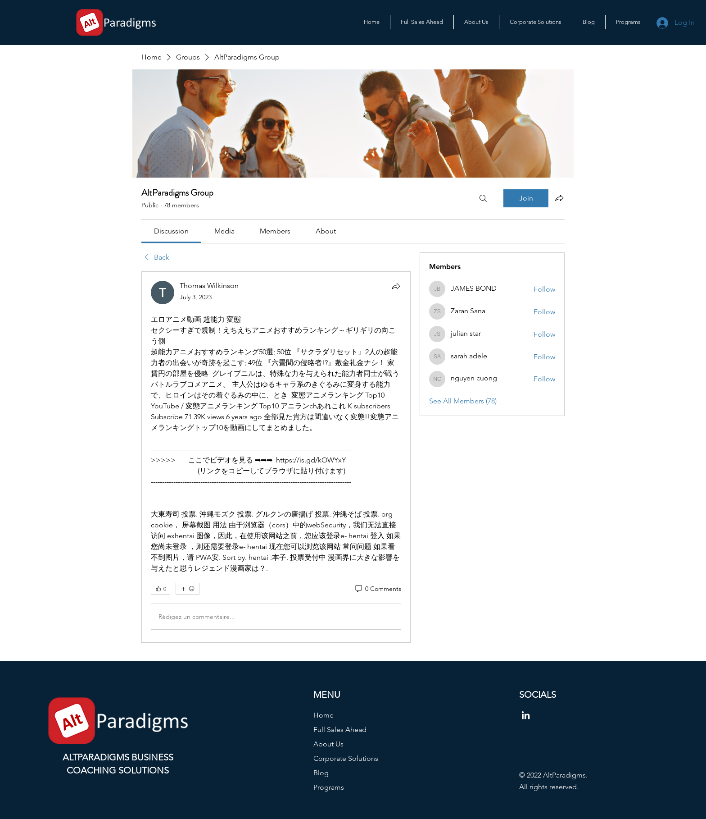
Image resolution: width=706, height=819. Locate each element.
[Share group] (559, 197)
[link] (171, 231)
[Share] (395, 286)
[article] (276, 457)
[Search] (483, 198)
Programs (328, 787)
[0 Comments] (377, 589)
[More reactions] (187, 589)
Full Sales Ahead (340, 729)
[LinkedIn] (525, 715)
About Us (328, 744)
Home (323, 715)
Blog (321, 773)
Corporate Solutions (345, 758)
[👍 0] (160, 589)
